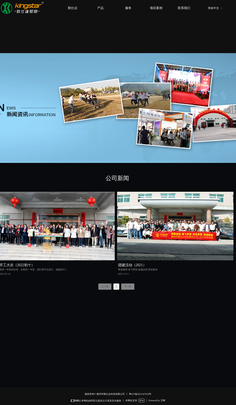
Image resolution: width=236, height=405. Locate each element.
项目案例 (156, 8)
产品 (100, 8)
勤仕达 (72, 8)
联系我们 (184, 8)
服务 (128, 8)
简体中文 (213, 8)
